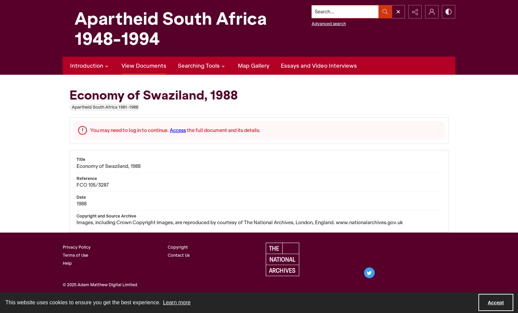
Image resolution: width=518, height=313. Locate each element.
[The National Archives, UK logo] (282, 259)
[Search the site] (345, 11)
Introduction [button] (90, 66)
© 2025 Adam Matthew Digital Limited (100, 284)
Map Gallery (253, 65)
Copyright (178, 247)
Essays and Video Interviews (319, 65)
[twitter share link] (369, 272)
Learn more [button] (177, 302)
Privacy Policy (77, 247)
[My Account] (431, 11)
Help (67, 263)
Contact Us (179, 255)
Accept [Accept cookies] (496, 302)
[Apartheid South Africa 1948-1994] (170, 28)
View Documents (143, 65)
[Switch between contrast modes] (448, 11)
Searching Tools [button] (202, 66)
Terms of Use (75, 255)
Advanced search (329, 23)
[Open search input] (398, 11)
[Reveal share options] (415, 11)
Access (178, 130)
